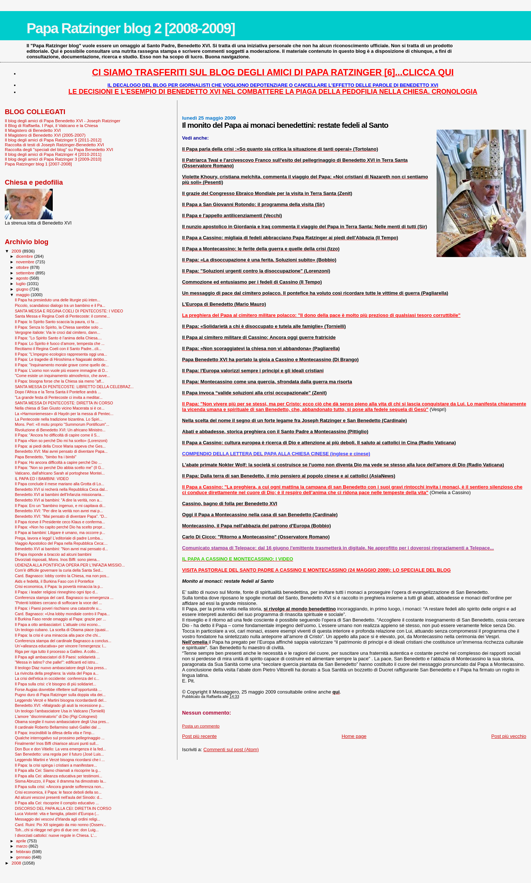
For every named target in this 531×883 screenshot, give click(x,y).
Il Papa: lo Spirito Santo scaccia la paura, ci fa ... (56, 321)
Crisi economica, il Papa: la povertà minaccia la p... (59, 586)
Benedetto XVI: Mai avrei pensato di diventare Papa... (61, 451)
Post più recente (199, 736)
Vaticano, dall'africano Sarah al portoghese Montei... (60, 473)
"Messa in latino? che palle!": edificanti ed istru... (56, 662)
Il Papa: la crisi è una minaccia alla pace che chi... (58, 635)
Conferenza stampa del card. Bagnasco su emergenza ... (64, 597)
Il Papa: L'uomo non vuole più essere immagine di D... (61, 370)
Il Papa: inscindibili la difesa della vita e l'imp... (54, 732)
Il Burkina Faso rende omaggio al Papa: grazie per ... (60, 619)
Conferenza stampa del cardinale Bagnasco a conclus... (63, 641)
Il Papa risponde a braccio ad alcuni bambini (53, 554)
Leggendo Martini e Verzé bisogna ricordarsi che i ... (60, 759)
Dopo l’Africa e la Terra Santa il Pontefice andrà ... (58, 392)
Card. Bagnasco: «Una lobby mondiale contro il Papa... (62, 614)
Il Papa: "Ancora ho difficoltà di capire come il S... (57, 435)
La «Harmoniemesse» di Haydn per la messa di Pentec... (64, 413)
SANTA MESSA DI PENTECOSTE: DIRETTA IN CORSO (64, 403)
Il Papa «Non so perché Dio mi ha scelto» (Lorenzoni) (61, 440)
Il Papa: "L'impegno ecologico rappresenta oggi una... (61, 354)
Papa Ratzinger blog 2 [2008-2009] (131, 28)
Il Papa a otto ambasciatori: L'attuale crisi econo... (58, 624)
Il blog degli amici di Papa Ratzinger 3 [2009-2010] (53, 159)
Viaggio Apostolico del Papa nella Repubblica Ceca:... (61, 543)
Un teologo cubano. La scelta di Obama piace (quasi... (62, 629)
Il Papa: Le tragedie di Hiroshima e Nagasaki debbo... (61, 359)
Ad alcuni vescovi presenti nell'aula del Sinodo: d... (58, 797)
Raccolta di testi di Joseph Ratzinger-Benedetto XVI (54, 144)
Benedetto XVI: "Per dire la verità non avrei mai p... (59, 511)
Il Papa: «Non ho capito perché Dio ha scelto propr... (60, 527)
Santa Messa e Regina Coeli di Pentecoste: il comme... (62, 316)
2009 (16, 251)
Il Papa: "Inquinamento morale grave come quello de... (62, 365)
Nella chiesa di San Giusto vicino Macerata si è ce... (59, 408)
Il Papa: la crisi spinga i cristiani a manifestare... (56, 765)
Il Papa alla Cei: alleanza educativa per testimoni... (58, 776)
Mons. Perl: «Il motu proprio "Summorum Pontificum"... (62, 424)
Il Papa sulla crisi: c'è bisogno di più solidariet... (55, 684)
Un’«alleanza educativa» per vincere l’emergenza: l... (60, 646)
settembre (26, 273)
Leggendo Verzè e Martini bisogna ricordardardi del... (61, 700)
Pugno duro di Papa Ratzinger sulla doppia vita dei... (60, 694)
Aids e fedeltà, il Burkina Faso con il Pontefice (54, 581)
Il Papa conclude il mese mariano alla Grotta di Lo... (59, 484)
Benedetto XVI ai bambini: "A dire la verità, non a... (58, 500)
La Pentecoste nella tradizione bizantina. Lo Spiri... (59, 419)
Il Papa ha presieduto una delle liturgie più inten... (57, 300)
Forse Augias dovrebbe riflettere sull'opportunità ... (58, 689)
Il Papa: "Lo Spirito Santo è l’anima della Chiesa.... (58, 338)
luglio (21, 283)
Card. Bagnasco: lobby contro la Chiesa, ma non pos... (62, 576)
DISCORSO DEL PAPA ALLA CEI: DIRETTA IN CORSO (63, 808)
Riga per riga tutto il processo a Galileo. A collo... (57, 651)
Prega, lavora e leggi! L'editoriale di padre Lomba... (59, 538)
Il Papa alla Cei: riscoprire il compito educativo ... (57, 803)
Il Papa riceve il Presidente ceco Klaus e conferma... (60, 522)
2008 (16, 862)
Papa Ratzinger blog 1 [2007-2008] (38, 163)
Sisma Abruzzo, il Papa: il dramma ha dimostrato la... (60, 781)
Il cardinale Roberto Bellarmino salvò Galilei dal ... (58, 727)
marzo (22, 846)
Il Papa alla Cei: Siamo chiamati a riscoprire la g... (58, 770)
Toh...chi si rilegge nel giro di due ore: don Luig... (57, 830)
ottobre (23, 267)
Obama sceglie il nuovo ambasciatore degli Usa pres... (62, 721)
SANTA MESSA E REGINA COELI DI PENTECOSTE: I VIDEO (69, 311)
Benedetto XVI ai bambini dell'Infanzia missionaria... (59, 494)
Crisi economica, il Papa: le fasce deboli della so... (58, 792)
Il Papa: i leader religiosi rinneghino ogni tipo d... (56, 592)
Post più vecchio (508, 736)
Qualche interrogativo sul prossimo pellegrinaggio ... (59, 738)
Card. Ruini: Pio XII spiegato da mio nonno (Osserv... (60, 824)
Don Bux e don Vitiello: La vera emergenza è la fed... (60, 749)
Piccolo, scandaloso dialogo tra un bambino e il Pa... (60, 305)
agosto (23, 278)
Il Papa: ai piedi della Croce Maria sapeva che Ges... (60, 446)
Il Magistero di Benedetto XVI (33, 130)
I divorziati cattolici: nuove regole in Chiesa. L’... (56, 835)
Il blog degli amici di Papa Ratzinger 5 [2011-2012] (53, 139)
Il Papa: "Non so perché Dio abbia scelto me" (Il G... (59, 467)
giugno (23, 289)
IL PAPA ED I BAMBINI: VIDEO (42, 478)
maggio (23, 294)
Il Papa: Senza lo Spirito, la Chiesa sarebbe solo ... (59, 327)
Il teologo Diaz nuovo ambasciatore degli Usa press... (61, 667)
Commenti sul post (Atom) (231, 749)
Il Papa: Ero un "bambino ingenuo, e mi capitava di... (60, 505)
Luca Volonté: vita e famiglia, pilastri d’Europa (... (57, 813)
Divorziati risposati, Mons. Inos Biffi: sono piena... (57, 559)
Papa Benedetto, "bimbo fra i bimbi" (45, 457)
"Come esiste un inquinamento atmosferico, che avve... (62, 375)
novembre (26, 262)
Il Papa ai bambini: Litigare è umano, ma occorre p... (60, 532)
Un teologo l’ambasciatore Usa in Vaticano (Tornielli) (60, 711)
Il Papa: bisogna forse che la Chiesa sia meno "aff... (59, 381)
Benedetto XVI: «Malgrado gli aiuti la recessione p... (59, 705)
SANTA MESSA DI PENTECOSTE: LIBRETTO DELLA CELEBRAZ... (74, 386)
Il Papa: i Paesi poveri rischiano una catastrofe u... (58, 608)
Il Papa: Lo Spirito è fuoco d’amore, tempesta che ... (59, 343)
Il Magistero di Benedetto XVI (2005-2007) (45, 135)
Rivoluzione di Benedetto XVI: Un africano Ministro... (60, 430)
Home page (353, 736)
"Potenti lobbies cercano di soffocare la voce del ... (58, 602)
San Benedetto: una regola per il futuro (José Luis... (59, 754)
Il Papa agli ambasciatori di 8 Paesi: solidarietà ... (57, 657)
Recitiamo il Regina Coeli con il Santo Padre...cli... (58, 348)
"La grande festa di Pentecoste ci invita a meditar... (59, 397)
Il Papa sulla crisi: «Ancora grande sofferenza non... (59, 786)
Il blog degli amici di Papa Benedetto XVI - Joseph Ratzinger (62, 120)
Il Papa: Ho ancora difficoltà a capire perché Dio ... (58, 462)
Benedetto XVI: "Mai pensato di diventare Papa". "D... (61, 516)
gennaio (24, 857)
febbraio (24, 851)
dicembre (25, 256)
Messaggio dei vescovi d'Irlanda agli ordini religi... (57, 819)
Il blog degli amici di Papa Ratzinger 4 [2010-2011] (53, 154)
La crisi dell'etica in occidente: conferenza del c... (57, 678)
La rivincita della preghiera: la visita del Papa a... (56, 673)
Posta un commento (201, 726)
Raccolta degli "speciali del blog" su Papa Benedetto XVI (59, 149)
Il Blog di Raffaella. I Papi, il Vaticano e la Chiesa (51, 125)
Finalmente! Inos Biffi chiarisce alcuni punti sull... (56, 743)
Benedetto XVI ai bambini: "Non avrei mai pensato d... (61, 549)
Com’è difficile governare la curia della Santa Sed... (59, 570)
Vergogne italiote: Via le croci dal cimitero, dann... (57, 332)
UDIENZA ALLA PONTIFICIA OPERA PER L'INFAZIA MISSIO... (70, 565)
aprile (21, 841)
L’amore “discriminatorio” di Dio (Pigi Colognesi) (56, 716)
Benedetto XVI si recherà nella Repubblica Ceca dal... (61, 489)
